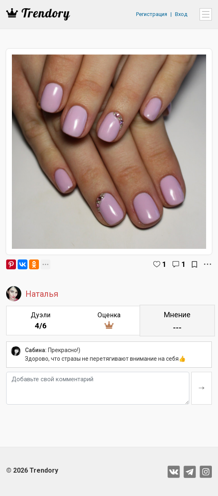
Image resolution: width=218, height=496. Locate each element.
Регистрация (151, 14)
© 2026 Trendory (32, 470)
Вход (181, 14)
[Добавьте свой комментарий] (97, 388)
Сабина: (36, 350)
